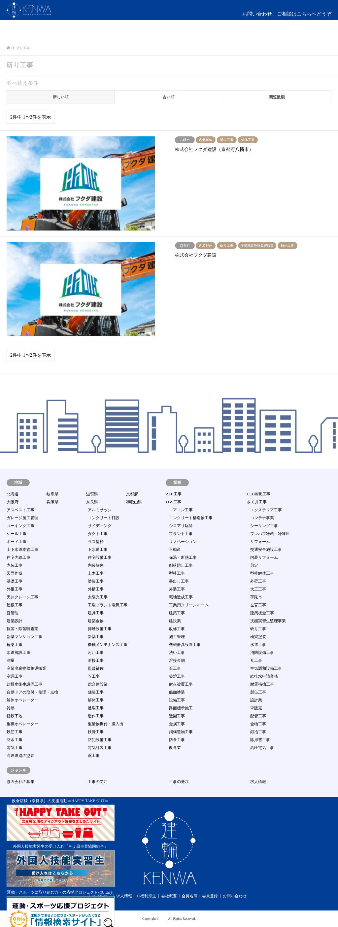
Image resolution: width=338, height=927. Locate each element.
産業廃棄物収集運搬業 (26, 668)
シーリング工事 (264, 525)
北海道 (12, 494)
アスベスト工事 (20, 510)
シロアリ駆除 (181, 525)
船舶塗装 (177, 692)
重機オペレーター (22, 724)
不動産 (175, 549)
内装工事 (14, 565)
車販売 (256, 708)
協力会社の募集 (20, 781)
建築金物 (96, 621)
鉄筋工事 (14, 732)
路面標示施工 (181, 708)
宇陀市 (256, 597)
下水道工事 (98, 549)
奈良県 (92, 502)
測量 (11, 660)
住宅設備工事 (100, 557)
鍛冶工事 (258, 732)
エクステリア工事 (266, 510)
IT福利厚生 (146, 896)
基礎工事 (14, 581)
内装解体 (96, 565)
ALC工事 (174, 494)
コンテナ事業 (262, 518)
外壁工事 (258, 581)
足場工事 (96, 708)
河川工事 (96, 652)
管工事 (94, 676)
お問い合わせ (235, 896)
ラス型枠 (96, 541)
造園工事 (177, 716)
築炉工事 (177, 676)
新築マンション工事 (24, 636)
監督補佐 (96, 668)
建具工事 (96, 613)
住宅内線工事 (18, 557)
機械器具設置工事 (185, 644)
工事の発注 (179, 781)
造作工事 (96, 716)
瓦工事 (256, 660)
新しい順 (61, 97)
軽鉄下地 (14, 716)
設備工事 (177, 700)
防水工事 (14, 739)
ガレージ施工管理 (22, 518)
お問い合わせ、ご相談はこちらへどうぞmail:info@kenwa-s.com (286, 17)
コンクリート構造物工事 (191, 518)
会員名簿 (189, 896)
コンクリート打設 (103, 518)
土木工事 (96, 573)
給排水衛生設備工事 (24, 684)
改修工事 (177, 628)
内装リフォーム (264, 557)
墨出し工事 (179, 581)
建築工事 (177, 613)
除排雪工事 (260, 739)
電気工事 (14, 747)
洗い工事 (177, 652)
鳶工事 (94, 755)
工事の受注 (98, 781)
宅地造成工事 (181, 597)
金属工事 (177, 724)
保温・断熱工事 (183, 557)
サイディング (100, 525)
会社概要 (169, 896)
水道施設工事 (18, 652)
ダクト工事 (98, 533)
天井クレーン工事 (22, 597)
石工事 (175, 668)
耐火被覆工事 (181, 684)
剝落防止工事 (181, 565)
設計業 (256, 700)
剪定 (254, 565)
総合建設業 (98, 684)
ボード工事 (16, 541)
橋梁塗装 (258, 636)
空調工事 (14, 676)
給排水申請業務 (264, 676)
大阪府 (12, 502)
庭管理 (12, 613)
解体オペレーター (22, 700)
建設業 (175, 621)
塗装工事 (96, 581)
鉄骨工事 (96, 732)
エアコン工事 (181, 510)
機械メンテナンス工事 (107, 644)
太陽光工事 (98, 597)
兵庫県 (52, 502)
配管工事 (258, 716)
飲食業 (175, 747)
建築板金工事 (262, 613)
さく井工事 (257, 502)
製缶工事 (258, 692)
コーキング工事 (20, 525)
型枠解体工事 (262, 573)
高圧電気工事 (262, 747)
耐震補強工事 (262, 684)
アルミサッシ (100, 510)
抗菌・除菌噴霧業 (22, 628)
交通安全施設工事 (266, 549)
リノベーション (183, 541)
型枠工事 (177, 573)
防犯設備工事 (100, 739)
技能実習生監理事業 (268, 621)
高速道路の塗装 (20, 755)
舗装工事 (96, 692)
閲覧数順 (277, 97)
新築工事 (96, 636)
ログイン (303, 36)
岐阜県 (52, 494)
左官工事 (258, 605)
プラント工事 (181, 533)
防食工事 (177, 739)
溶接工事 (96, 660)
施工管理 (177, 636)
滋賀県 (92, 494)
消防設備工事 (262, 652)
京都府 (132, 494)
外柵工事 (14, 589)
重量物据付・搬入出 (105, 724)
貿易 (11, 708)
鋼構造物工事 (181, 732)
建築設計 (14, 621)
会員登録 (210, 896)
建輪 (163, 918)
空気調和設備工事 (266, 668)
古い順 (169, 97)
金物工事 (258, 724)
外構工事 (96, 589)
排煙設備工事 (100, 628)
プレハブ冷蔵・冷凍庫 (270, 533)
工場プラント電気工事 (107, 605)
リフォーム (260, 541)
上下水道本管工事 (22, 549)
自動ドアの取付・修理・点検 (32, 692)
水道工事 (258, 644)
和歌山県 (134, 502)
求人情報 (258, 781)
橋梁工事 (14, 644)
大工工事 (258, 589)
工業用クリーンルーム (189, 605)
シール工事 (16, 533)
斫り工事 (258, 628)
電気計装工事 (100, 747)
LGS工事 (173, 502)
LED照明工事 (258, 494)
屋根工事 (14, 605)
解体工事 (96, 700)
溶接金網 (177, 660)
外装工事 (177, 589)
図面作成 (14, 573)
